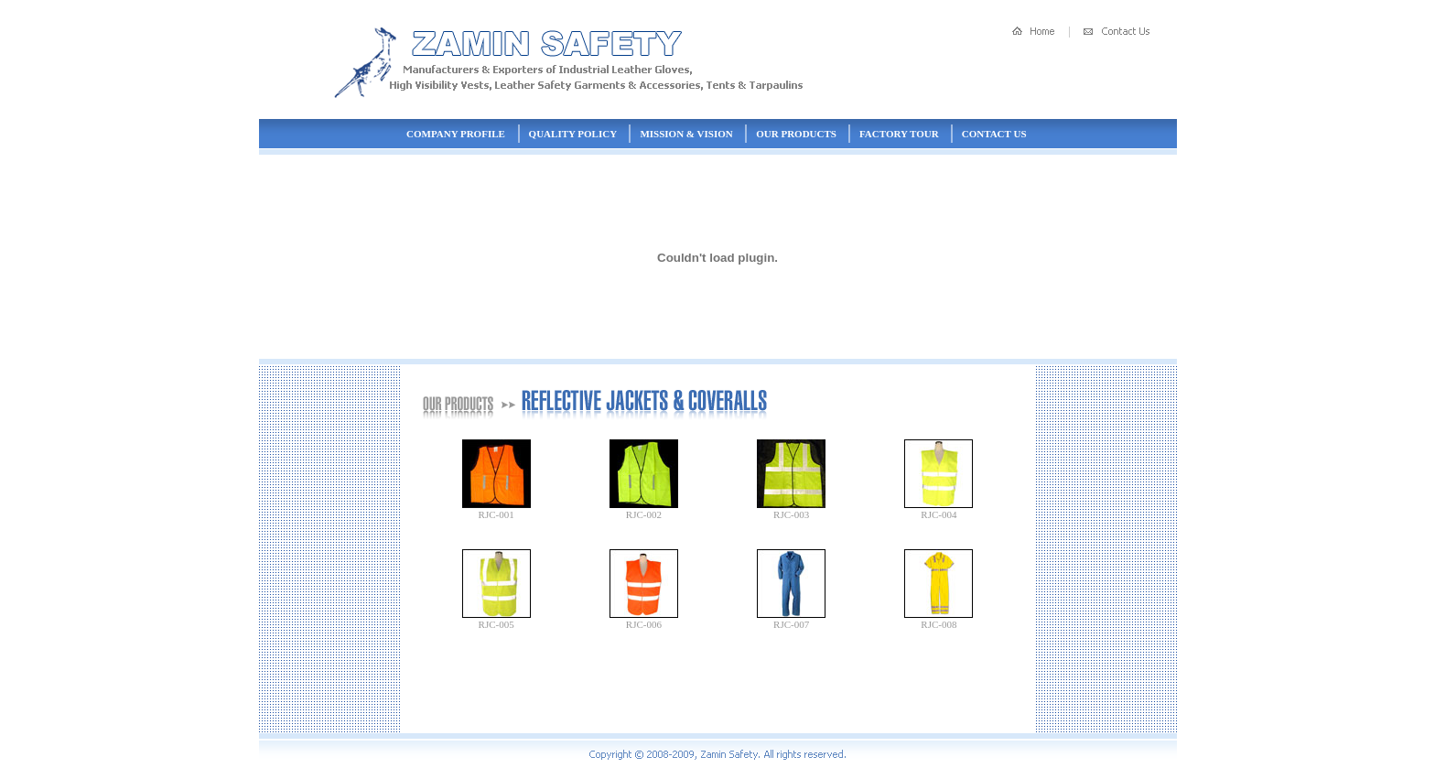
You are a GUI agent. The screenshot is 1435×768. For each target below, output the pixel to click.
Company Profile (455, 133)
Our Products (796, 133)
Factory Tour (899, 133)
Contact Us (994, 133)
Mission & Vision (686, 133)
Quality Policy (573, 133)
